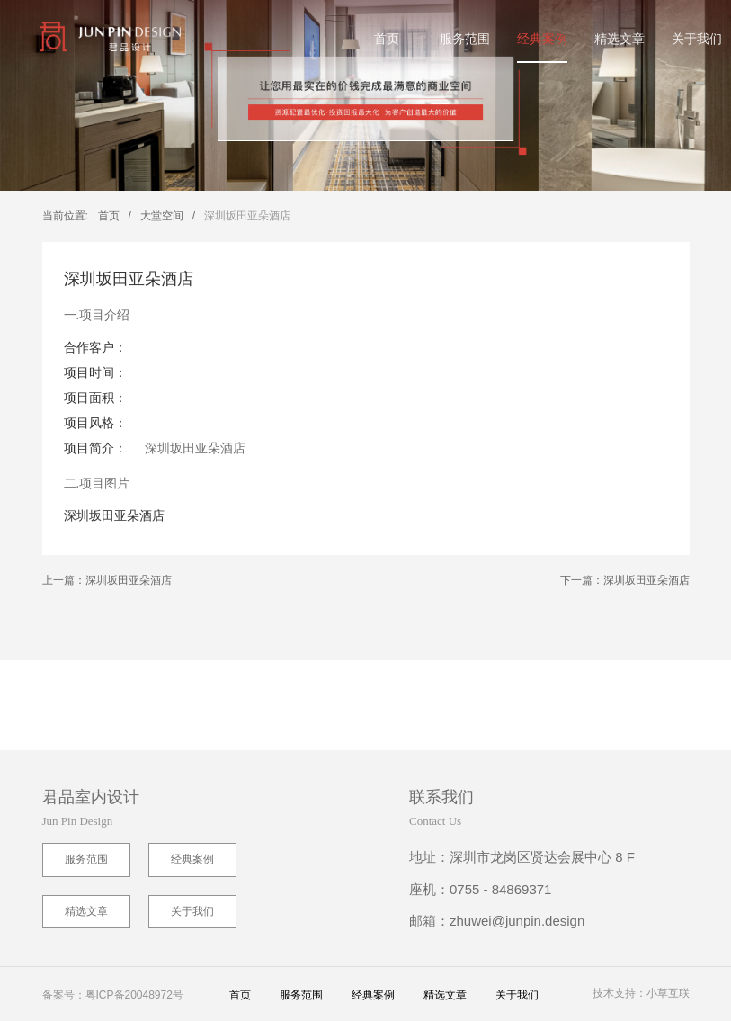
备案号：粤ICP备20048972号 (112, 995)
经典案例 (542, 38)
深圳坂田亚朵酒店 (247, 216)
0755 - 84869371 (500, 889)
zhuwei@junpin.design (517, 920)
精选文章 (619, 38)
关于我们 (697, 38)
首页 (386, 38)
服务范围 (465, 38)
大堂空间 (161, 216)
